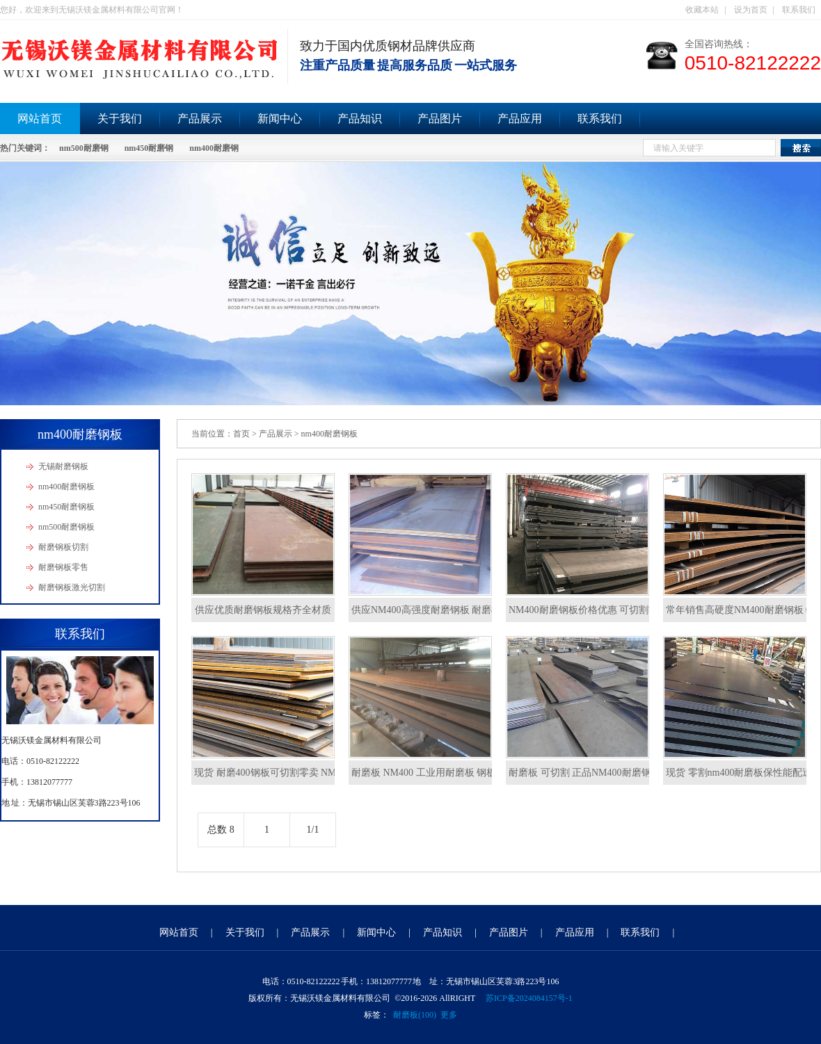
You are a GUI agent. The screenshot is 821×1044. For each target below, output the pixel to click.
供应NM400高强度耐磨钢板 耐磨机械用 (435, 610)
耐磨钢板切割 (63, 547)
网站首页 (178, 932)
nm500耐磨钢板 (66, 527)
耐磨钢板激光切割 (71, 587)
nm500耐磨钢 (84, 148)
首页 (241, 434)
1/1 (313, 829)
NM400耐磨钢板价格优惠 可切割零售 (588, 610)
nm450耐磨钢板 (66, 507)
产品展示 (199, 118)
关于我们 (119, 118)
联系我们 (798, 10)
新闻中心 (279, 118)
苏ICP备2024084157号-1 (529, 998)
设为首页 (750, 10)
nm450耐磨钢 (149, 148)
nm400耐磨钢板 (66, 486)
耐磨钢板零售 (63, 567)
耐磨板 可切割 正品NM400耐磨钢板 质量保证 (605, 772)
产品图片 (439, 118)
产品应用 (519, 118)
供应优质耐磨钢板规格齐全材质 (263, 610)
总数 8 (220, 829)
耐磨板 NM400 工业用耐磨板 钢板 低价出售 (444, 772)
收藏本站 (702, 10)
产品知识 (359, 118)
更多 (448, 1015)
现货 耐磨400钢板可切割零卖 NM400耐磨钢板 (292, 772)
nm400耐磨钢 (214, 148)
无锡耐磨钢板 (63, 466)
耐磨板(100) (414, 1015)
